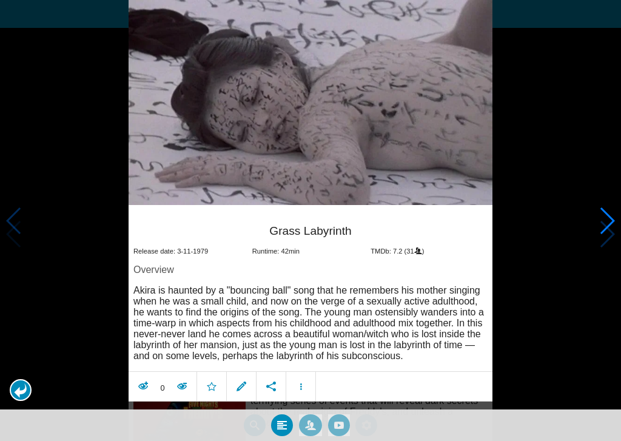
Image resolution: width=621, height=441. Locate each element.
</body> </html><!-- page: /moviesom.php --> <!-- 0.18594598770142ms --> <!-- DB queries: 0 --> (310, 220)
